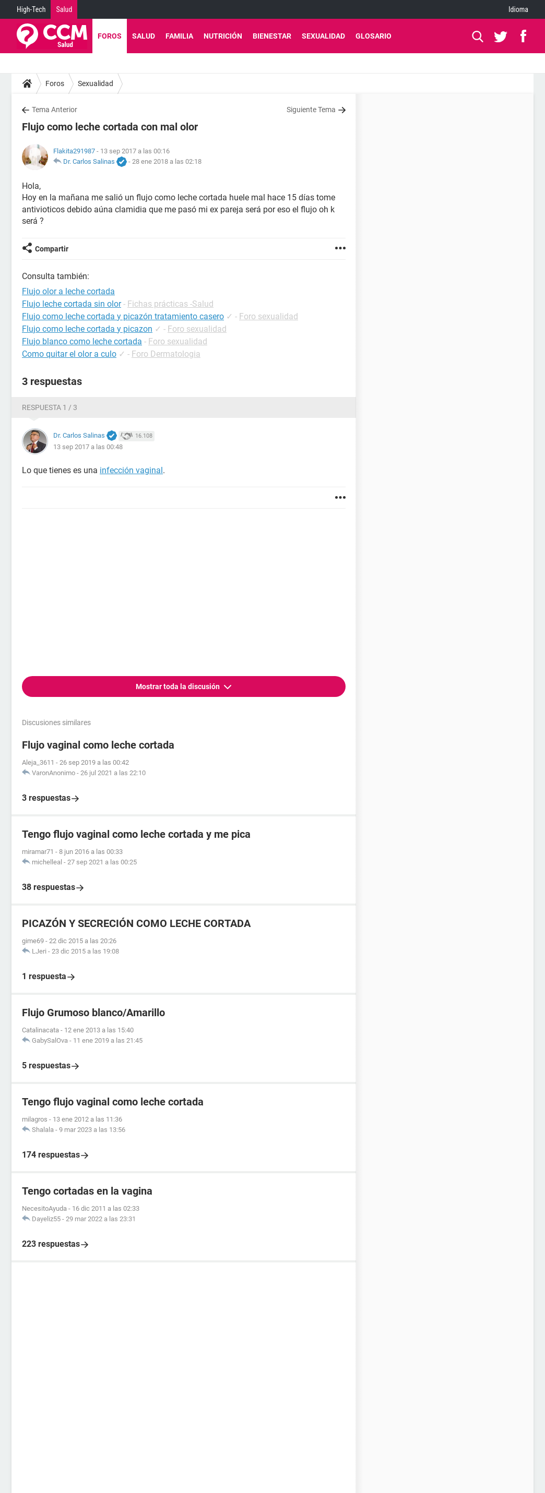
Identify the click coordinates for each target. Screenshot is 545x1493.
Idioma (518, 9)
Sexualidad (323, 36)
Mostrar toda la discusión (178, 686)
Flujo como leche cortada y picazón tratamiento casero (123, 316)
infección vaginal (131, 470)
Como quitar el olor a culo (69, 354)
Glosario (374, 36)
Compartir (51, 249)
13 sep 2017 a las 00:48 (88, 447)
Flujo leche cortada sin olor (71, 304)
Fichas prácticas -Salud (170, 304)
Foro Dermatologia (166, 354)
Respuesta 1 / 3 (49, 407)
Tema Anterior (54, 109)
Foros (110, 36)
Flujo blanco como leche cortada (82, 341)
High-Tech (31, 9)
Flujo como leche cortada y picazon (87, 329)
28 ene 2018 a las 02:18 (167, 161)
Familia (179, 36)
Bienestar (272, 36)
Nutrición (223, 36)
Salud (64, 9)
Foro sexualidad (268, 316)
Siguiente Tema (311, 109)
